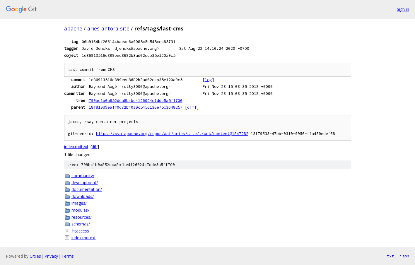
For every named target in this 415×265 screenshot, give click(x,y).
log (208, 79)
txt (390, 256)
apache (73, 28)
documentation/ (86, 189)
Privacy (51, 256)
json (404, 256)
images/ (79, 203)
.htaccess (80, 231)
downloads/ (82, 196)
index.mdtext (76, 146)
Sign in (403, 9)
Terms (68, 256)
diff (192, 107)
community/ (82, 175)
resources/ (81, 217)
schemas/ (80, 224)
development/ (84, 182)
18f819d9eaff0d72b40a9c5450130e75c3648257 (135, 107)
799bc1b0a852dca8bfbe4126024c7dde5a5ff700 (135, 100)
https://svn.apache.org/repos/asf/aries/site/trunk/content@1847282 (172, 133)
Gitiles (35, 256)
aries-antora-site (108, 28)
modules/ (80, 210)
